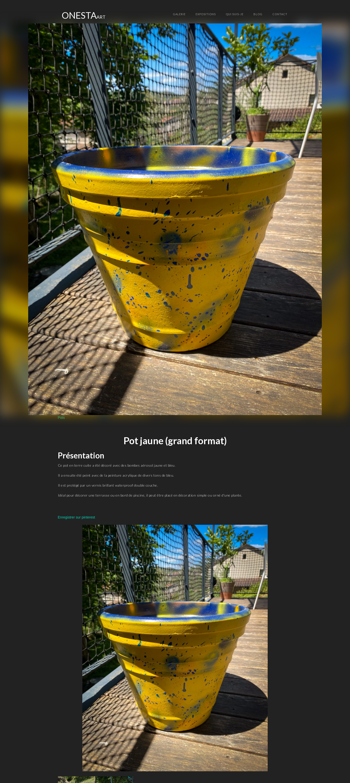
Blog (257, 14)
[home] (83, 15)
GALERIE (179, 14)
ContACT (279, 14)
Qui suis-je (234, 14)
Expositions (206, 14)
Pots (61, 418)
